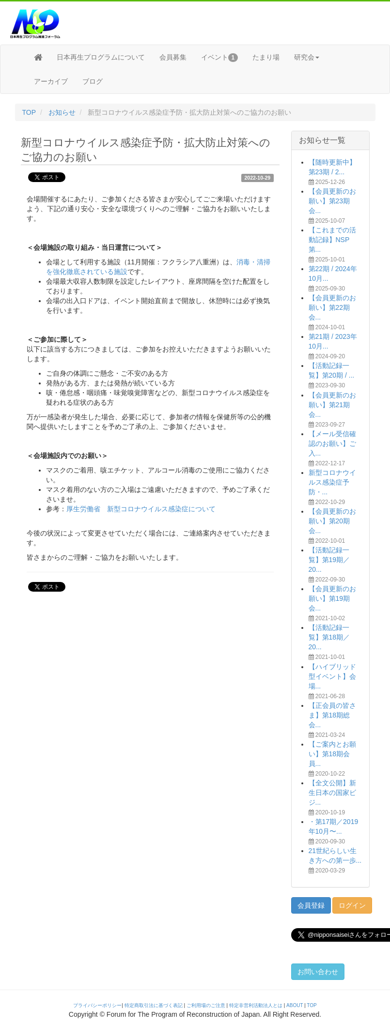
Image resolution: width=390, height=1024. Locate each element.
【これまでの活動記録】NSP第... (332, 239)
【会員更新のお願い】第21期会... (332, 404)
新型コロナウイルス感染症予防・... (332, 482)
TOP (29, 112)
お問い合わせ (317, 972)
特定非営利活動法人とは (255, 1005)
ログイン (352, 905)
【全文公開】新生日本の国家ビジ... (332, 792)
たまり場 (266, 57)
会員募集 (173, 57)
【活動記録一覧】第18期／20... (329, 637)
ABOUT (294, 1005)
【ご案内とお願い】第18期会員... (332, 753)
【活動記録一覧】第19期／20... (329, 559)
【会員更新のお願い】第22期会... (332, 307)
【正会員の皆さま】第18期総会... (332, 715)
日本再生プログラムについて (101, 57)
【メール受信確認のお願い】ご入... (332, 443)
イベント (219, 57)
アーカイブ (51, 81)
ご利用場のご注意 (206, 1005)
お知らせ (62, 112)
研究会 (306, 57)
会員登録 (311, 905)
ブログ (92, 81)
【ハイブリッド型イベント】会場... (332, 676)
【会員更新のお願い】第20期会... (332, 521)
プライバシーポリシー (97, 1005)
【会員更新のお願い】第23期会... (332, 200)
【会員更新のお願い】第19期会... (332, 598)
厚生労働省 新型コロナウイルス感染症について (141, 509)
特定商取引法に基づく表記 (154, 1005)
